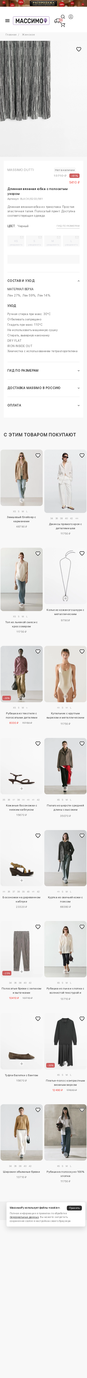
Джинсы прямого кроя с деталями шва (65, 526)
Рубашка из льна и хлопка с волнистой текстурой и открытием (65, 991)
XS (16, 242)
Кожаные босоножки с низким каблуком (21, 807)
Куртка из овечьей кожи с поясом (65, 899)
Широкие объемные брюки (21, 1171)
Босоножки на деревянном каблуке (21, 899)
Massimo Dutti (20, 170)
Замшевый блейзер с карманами (21, 519)
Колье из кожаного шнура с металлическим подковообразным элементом (65, 612)
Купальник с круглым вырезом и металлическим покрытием (65, 716)
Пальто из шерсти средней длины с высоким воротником (65, 808)
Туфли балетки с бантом (21, 1075)
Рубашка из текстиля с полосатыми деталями (22, 715)
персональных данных (24, 1217)
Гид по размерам (68, 225)
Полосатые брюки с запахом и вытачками (22, 990)
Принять (74, 1208)
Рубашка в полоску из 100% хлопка (65, 1174)
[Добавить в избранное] (38, 455)
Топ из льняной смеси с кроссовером (21, 624)
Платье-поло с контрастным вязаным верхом (65, 1082)
